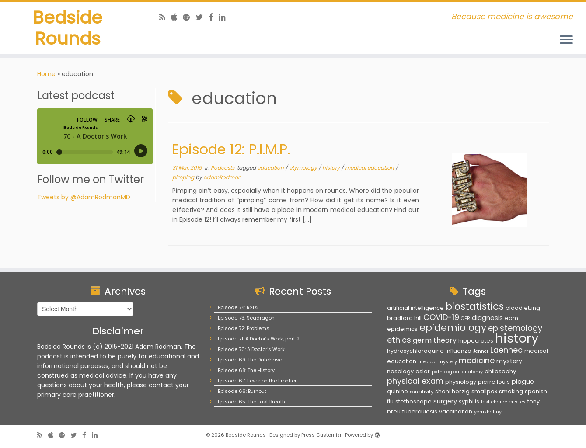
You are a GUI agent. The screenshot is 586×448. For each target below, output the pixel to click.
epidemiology (452, 327)
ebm (511, 318)
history (331, 167)
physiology (460, 381)
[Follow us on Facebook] (214, 17)
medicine (477, 360)
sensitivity (421, 392)
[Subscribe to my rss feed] (165, 17)
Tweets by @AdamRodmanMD (83, 197)
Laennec (506, 349)
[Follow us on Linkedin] (225, 17)
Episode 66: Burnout (242, 391)
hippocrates (475, 340)
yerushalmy (488, 412)
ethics (399, 339)
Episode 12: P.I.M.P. (231, 149)
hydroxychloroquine (415, 350)
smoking (511, 391)
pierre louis (494, 381)
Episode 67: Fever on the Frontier (257, 380)
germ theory (435, 340)
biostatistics (475, 306)
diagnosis (487, 317)
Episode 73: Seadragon (246, 317)
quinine (397, 391)
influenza (458, 350)
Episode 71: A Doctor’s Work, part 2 (259, 338)
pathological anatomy (457, 371)
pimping (183, 177)
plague (523, 381)
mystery (509, 361)
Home (46, 73)
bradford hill (404, 318)
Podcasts (223, 167)
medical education (370, 167)
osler (422, 371)
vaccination (455, 411)
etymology (303, 167)
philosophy (500, 371)
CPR (465, 318)
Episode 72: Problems (243, 328)
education (271, 167)
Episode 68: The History (246, 370)
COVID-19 (441, 317)
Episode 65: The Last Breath (251, 401)
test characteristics (503, 402)
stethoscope (413, 401)
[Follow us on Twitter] (202, 17)
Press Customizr (321, 434)
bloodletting (523, 308)
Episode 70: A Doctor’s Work (251, 349)
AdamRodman (222, 177)
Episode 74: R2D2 (238, 307)
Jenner (480, 351)
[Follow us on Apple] (177, 17)
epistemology (515, 328)
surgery (445, 401)
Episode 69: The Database (250, 359)
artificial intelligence (415, 308)
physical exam (415, 380)
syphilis (469, 401)
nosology (400, 371)
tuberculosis (419, 411)
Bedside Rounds (67, 28)
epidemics (402, 329)
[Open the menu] (566, 40)
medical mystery (437, 361)
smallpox (484, 391)
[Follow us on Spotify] (189, 17)
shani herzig (452, 391)
